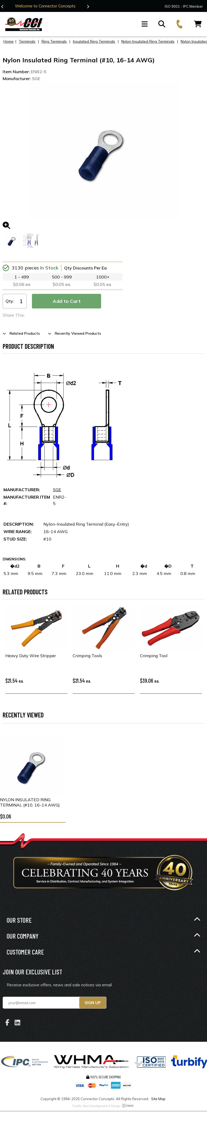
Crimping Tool (153, 655)
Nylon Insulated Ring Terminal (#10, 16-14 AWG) (30, 802)
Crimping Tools (87, 655)
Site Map (158, 1099)
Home (8, 41)
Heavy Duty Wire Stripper (30, 655)
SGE (57, 489)
